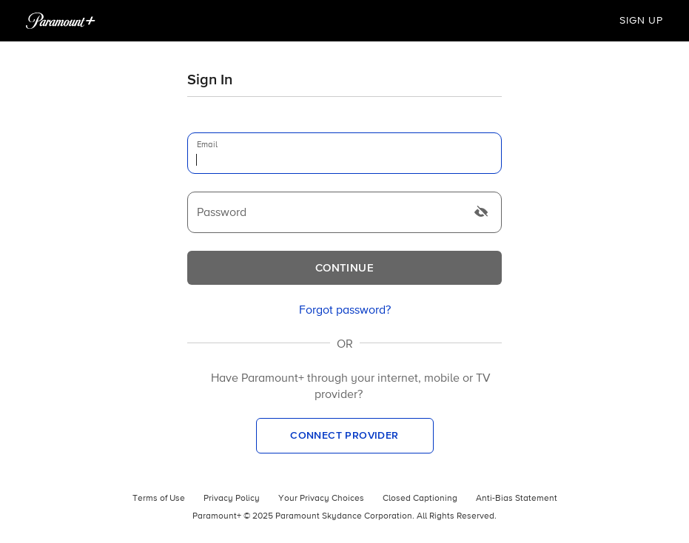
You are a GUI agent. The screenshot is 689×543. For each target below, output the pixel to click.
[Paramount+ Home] (60, 21)
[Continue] (345, 268)
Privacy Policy (232, 498)
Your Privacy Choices (321, 498)
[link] (345, 311)
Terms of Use (158, 498)
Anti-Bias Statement (516, 498)
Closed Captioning (420, 498)
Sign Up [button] (641, 21)
